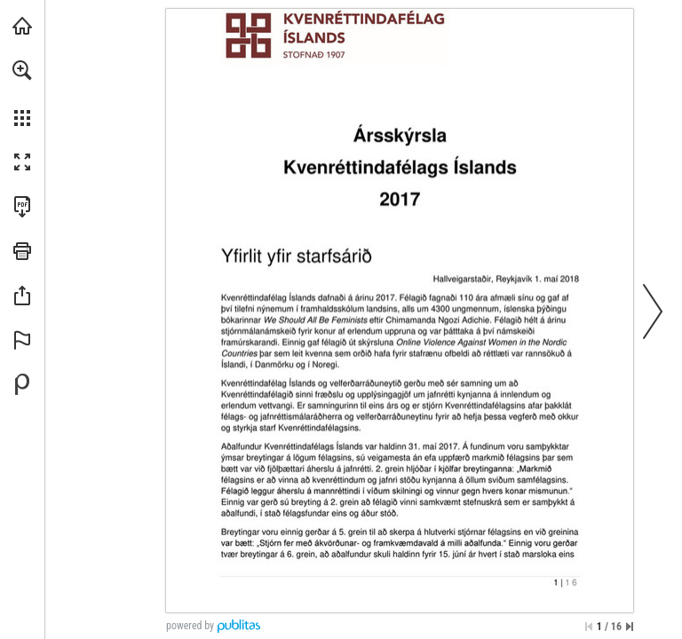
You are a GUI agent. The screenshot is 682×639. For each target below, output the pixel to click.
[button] (22, 70)
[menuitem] (22, 93)
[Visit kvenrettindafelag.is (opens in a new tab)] (22, 26)
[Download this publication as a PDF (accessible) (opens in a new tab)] (22, 207)
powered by (190, 625)
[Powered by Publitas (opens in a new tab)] (22, 384)
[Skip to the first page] (588, 626)
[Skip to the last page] (629, 626)
